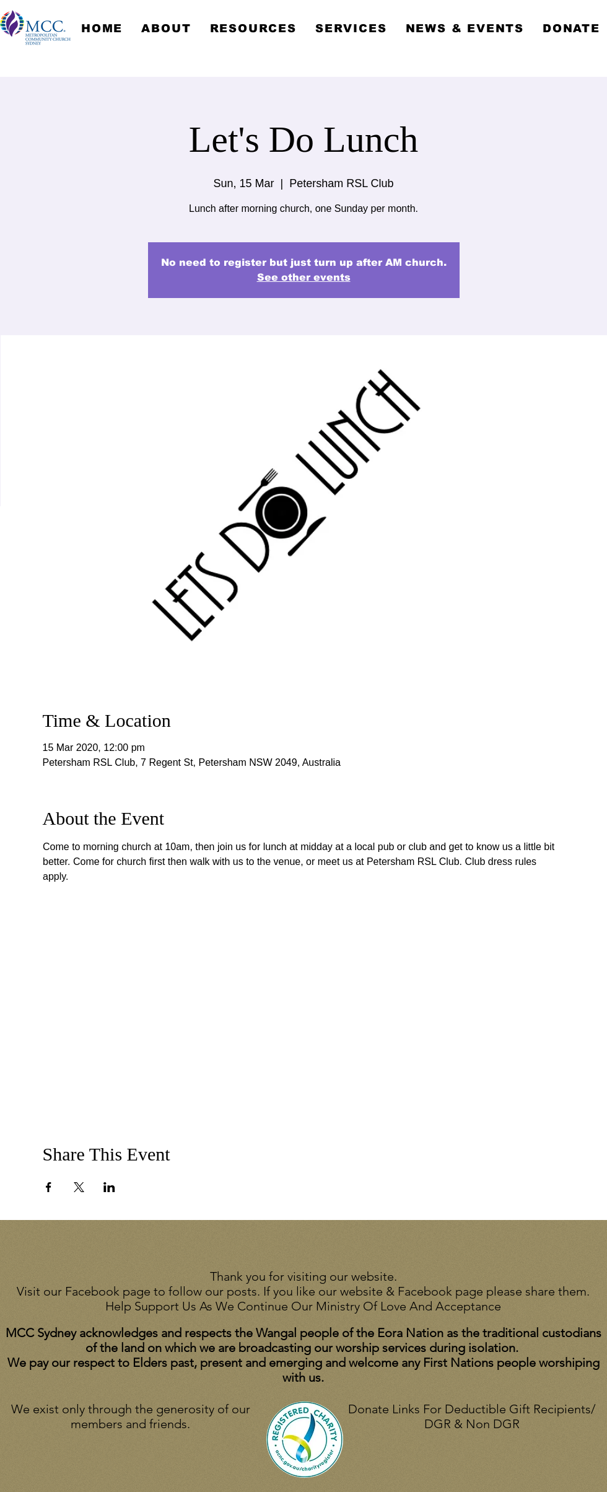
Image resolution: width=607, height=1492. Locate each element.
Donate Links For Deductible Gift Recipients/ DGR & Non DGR (471, 1416)
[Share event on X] (79, 1187)
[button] (166, 28)
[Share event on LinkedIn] (109, 1187)
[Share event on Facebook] (49, 1187)
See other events (304, 277)
